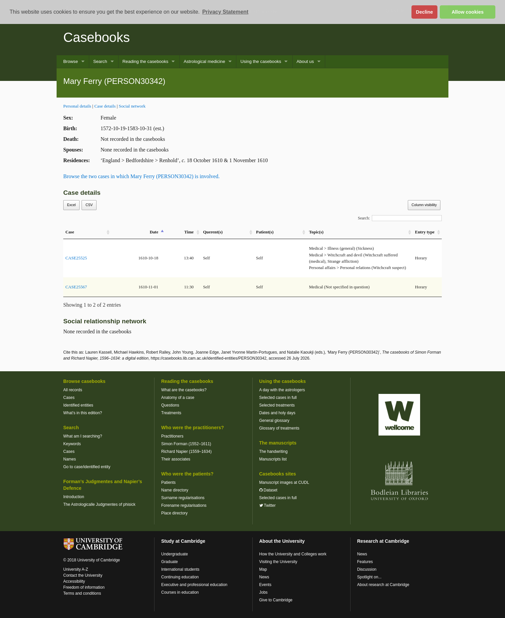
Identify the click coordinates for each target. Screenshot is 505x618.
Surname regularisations (182, 497)
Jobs (263, 592)
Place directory (174, 513)
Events (265, 584)
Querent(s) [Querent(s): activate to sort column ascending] (213, 232)
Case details (105, 106)
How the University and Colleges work (293, 554)
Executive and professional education (194, 584)
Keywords (72, 444)
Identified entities (78, 405)
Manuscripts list (273, 459)
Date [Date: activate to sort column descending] (154, 232)
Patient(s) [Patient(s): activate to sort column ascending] (265, 232)
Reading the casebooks (145, 61)
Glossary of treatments (279, 428)
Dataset (268, 490)
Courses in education (180, 592)
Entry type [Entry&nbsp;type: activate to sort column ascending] (425, 232)
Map (263, 569)
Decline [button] (424, 12)
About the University (282, 541)
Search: (400, 218)
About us (305, 61)
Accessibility (74, 581)
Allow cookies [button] (468, 12)
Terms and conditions (82, 593)
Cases (69, 397)
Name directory (174, 490)
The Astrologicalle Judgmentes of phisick (99, 504)
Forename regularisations (183, 505)
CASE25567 (76, 287)
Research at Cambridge (383, 541)
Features (365, 561)
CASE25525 (76, 258)
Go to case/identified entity (86, 466)
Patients (168, 482)
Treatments (171, 413)
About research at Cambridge (383, 584)
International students (180, 569)
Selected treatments (277, 405)
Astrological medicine (204, 61)
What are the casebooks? (183, 390)
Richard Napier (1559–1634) (186, 451)
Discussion (367, 569)
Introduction (73, 496)
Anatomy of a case (177, 397)
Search (100, 61)
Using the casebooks (260, 61)
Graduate (169, 561)
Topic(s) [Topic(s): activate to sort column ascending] (316, 232)
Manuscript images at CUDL (284, 482)
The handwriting (273, 451)
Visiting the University (278, 561)
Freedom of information (84, 587)
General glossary (274, 420)
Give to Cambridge (276, 600)
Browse (70, 61)
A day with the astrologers (282, 390)
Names (69, 459)
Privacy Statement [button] (225, 12)
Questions (170, 405)
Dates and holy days (277, 413)
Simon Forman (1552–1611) (186, 444)
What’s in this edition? (82, 413)
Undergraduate (174, 554)
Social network (132, 106)
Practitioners (172, 436)
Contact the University (82, 575)
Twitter (267, 505)
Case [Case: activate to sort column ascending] (69, 232)
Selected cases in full (278, 397)
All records (72, 390)
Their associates (175, 459)
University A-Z (75, 569)
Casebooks (96, 37)
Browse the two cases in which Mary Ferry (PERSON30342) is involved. (141, 176)
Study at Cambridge (183, 541)
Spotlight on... (369, 577)
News (264, 577)
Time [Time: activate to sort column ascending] (189, 232)
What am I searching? (82, 436)
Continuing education (180, 577)
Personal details (77, 106)
